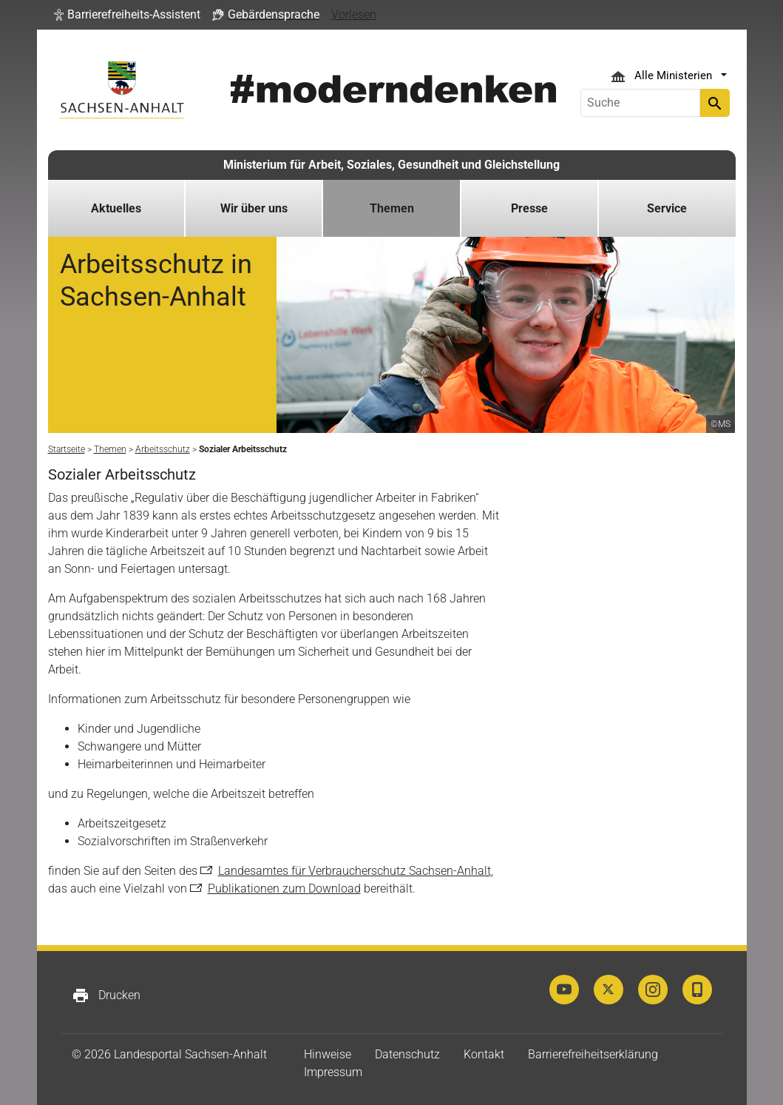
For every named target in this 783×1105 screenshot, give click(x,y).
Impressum (333, 1072)
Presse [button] (529, 208)
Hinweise (327, 1054)
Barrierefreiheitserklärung (593, 1054)
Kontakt (484, 1054)
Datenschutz (407, 1054)
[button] (127, 15)
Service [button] (667, 208)
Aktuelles (116, 208)
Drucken (106, 995)
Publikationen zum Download (284, 888)
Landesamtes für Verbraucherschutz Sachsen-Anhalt (354, 871)
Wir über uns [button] (254, 208)
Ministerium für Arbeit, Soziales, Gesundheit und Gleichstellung (391, 165)
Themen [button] (392, 208)
